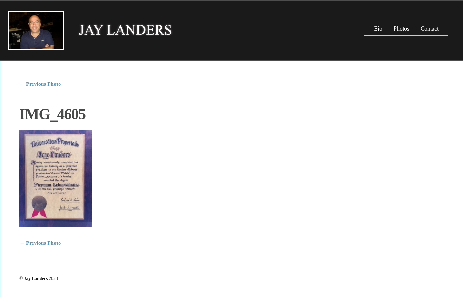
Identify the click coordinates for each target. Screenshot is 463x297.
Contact (430, 28)
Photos (401, 28)
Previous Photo (40, 84)
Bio (378, 28)
